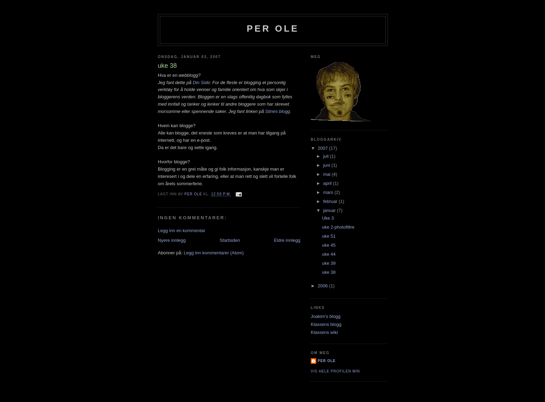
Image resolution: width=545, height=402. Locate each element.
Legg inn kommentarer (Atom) (214, 252)
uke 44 (328, 254)
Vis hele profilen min (335, 371)
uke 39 (328, 263)
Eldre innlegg (287, 240)
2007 (323, 148)
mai (327, 174)
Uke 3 (328, 218)
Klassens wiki (324, 332)
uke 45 (328, 245)
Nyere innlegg (172, 240)
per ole (273, 28)
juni (327, 165)
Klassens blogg (326, 324)
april (328, 183)
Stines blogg (277, 111)
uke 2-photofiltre (338, 227)
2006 (323, 285)
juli (326, 156)
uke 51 (328, 236)
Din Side (201, 82)
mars (329, 192)
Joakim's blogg (326, 316)
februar (331, 201)
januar (330, 210)
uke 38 (328, 272)
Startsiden (230, 240)
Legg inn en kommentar (181, 230)
